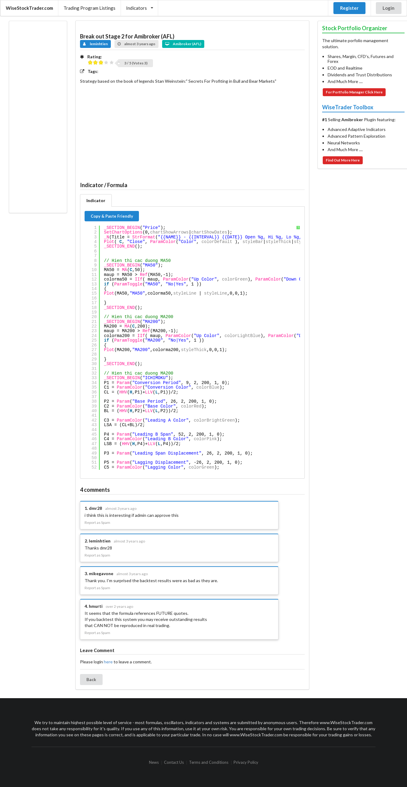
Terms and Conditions (208, 763)
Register (349, 8)
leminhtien (95, 44)
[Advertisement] (37, 117)
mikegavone (101, 573)
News (154, 763)
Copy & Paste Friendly (112, 216)
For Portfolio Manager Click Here (354, 92)
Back (91, 679)
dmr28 (95, 508)
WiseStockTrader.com (29, 8)
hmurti (96, 606)
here (108, 661)
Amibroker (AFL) (183, 44)
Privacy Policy (246, 763)
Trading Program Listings (89, 8)
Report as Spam (97, 522)
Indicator (95, 200)
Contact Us (174, 763)
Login (388, 8)
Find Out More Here (343, 160)
